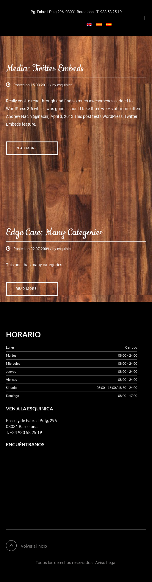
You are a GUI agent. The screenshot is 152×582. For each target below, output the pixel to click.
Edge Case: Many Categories (54, 233)
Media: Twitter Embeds (45, 69)
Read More (26, 148)
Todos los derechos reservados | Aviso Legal (76, 562)
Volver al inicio (34, 546)
